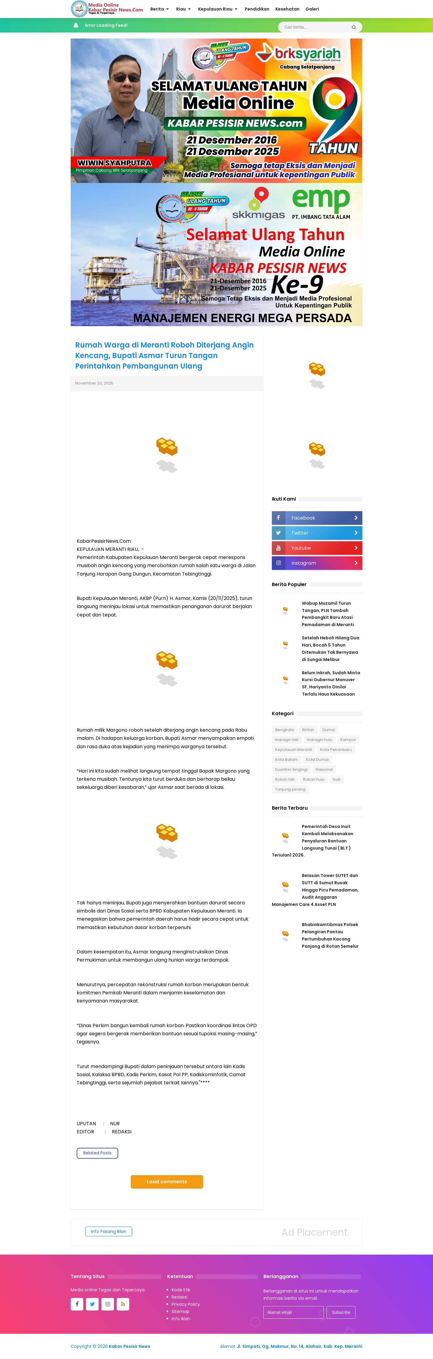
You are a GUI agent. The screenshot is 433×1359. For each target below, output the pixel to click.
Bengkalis (284, 730)
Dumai (328, 730)
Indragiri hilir (287, 740)
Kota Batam (286, 760)
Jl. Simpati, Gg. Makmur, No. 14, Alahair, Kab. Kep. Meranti (299, 1346)
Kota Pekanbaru (336, 750)
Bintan (308, 730)
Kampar (348, 740)
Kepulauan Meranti (293, 750)
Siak (337, 780)
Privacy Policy (186, 1304)
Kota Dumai (317, 760)
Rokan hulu (313, 780)
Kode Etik (181, 1290)
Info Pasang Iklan (108, 1231)
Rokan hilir (285, 780)
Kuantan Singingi (291, 770)
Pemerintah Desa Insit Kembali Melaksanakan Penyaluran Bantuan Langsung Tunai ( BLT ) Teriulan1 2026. (312, 841)
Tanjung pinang (290, 790)
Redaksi (179, 1297)
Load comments (167, 1181)
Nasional (324, 770)
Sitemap (180, 1311)
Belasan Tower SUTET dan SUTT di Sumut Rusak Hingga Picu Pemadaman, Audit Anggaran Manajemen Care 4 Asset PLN (315, 891)
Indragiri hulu (319, 740)
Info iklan (181, 1319)
